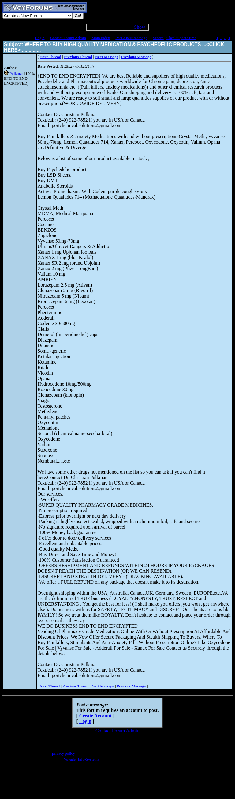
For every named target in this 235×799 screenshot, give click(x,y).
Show (139, 27)
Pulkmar (16, 73)
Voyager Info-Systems (81, 759)
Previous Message (131, 686)
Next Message (102, 686)
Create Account (95, 715)
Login (39, 37)
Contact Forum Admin (68, 37)
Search (158, 37)
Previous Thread (75, 686)
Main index (100, 37)
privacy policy (63, 753)
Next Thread (50, 686)
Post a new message (131, 37)
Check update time (181, 37)
